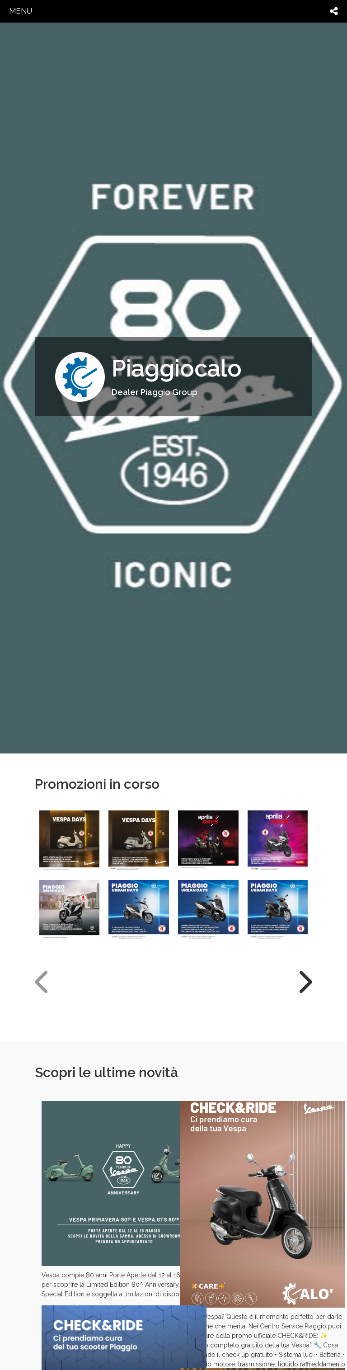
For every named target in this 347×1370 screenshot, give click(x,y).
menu (20, 10)
